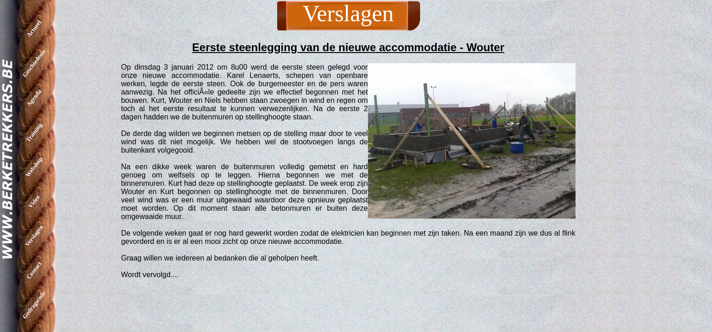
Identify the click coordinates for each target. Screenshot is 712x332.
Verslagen (34, 236)
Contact (34, 270)
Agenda (34, 98)
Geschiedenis (34, 63)
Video (34, 201)
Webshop (34, 166)
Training (33, 132)
